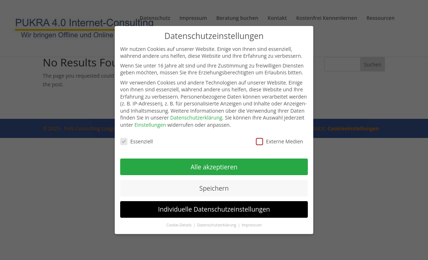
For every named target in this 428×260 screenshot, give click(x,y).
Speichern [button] (213, 188)
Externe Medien (279, 141)
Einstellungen (150, 124)
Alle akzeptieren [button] (214, 166)
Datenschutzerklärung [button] (217, 225)
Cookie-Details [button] (179, 225)
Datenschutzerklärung (196, 117)
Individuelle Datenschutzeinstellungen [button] (214, 209)
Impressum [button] (252, 225)
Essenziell (136, 141)
